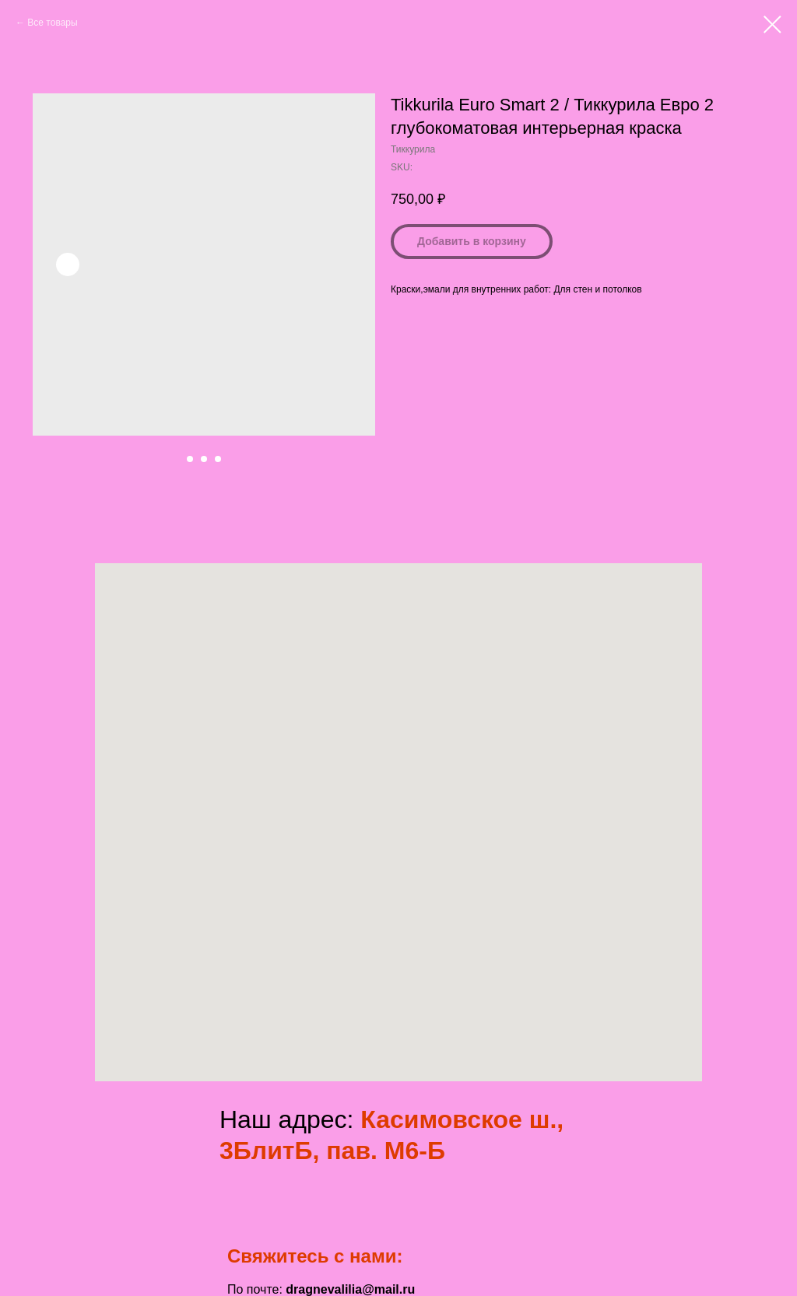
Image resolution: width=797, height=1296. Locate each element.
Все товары (52, 22)
